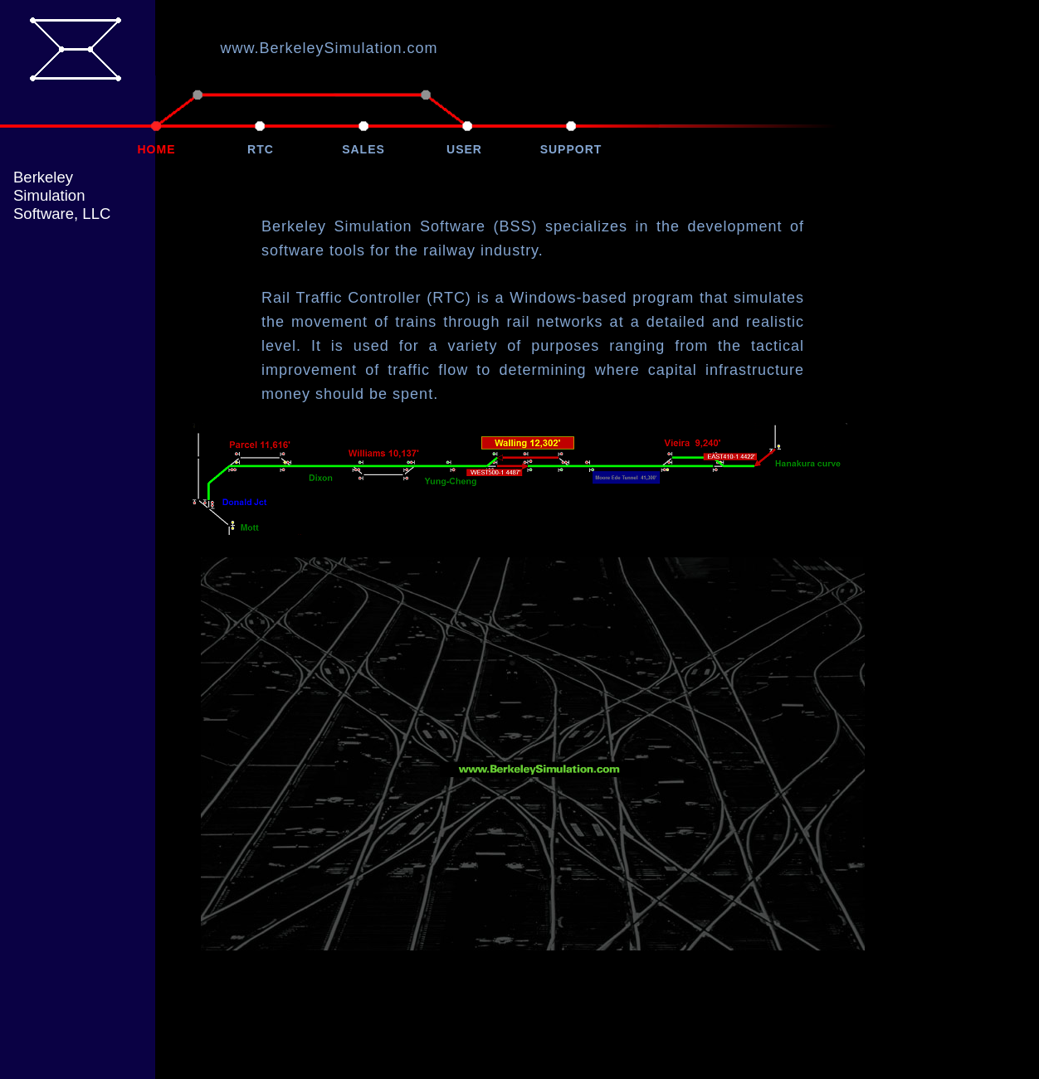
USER (464, 149)
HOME (157, 149)
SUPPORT (571, 149)
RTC (260, 149)
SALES (363, 149)
